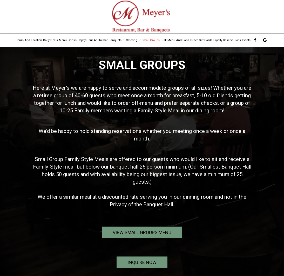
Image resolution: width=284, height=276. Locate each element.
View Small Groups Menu (142, 232)
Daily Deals (50, 40)
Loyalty (217, 40)
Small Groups (151, 40)
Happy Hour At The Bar (93, 40)
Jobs (237, 40)
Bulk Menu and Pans (175, 40)
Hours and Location (29, 40)
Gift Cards (205, 40)
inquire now (137, 263)
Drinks (72, 40)
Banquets (117, 40)
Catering (133, 40)
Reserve (228, 40)
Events (246, 40)
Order (194, 40)
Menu (63, 40)
